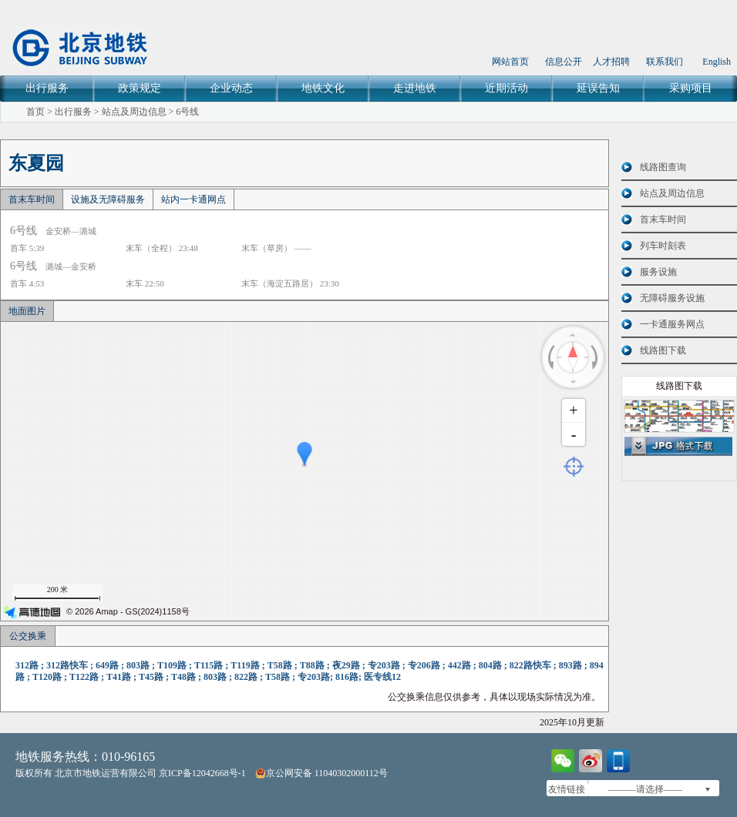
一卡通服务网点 (672, 324)
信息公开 (563, 61)
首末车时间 (31, 199)
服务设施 (658, 271)
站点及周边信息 (134, 111)
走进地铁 (414, 88)
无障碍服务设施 (672, 298)
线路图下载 (663, 350)
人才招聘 (611, 61)
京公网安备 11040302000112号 (321, 773)
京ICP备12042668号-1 (202, 773)
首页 (35, 111)
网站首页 (510, 61)
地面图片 (26, 311)
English (716, 61)
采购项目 (690, 88)
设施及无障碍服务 (108, 199)
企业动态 (231, 88)
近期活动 (506, 88)
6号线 (187, 111)
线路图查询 (663, 167)
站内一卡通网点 (193, 199)
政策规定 (139, 88)
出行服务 (47, 88)
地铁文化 (323, 88)
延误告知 (598, 88)
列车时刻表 (663, 245)
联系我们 (664, 61)
